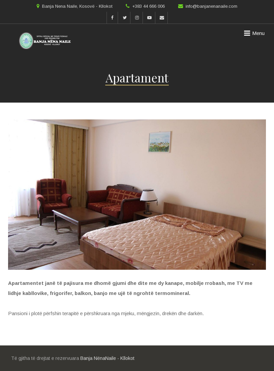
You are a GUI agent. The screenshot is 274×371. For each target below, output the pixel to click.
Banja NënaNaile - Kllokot (107, 358)
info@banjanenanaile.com (211, 6)
